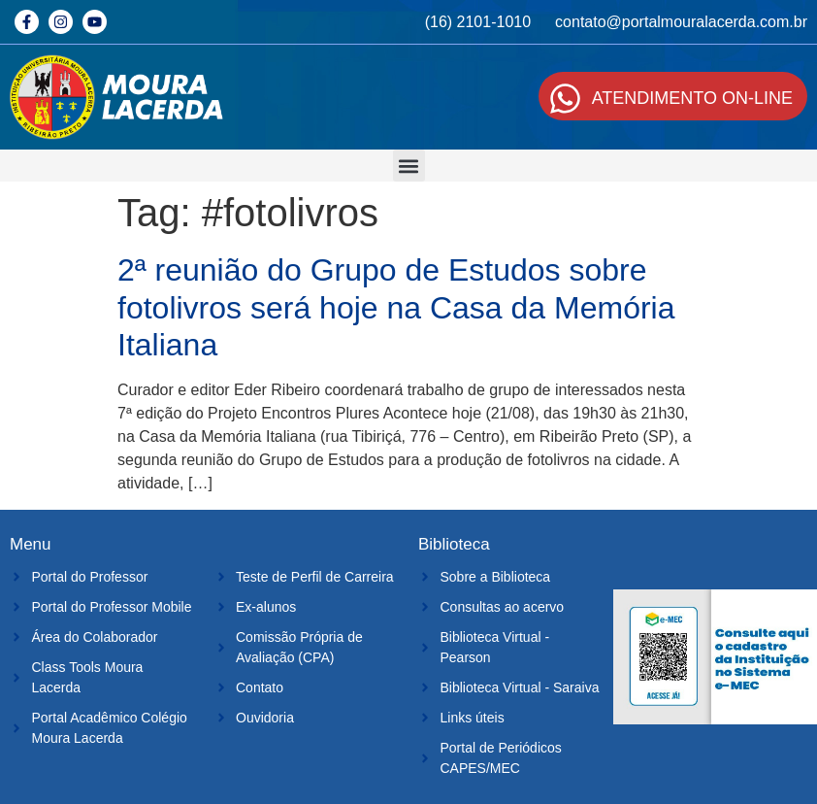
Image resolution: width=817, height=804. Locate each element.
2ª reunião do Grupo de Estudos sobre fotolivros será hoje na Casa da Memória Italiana (396, 307)
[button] (409, 166)
